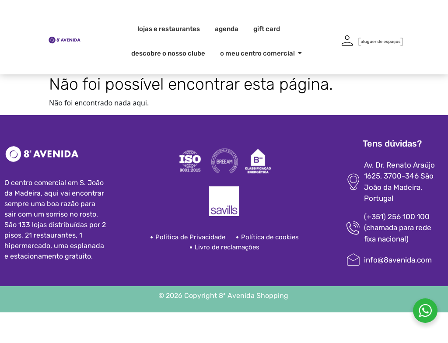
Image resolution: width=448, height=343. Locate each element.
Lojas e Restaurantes (168, 29)
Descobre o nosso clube (168, 53)
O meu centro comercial (259, 53)
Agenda (226, 29)
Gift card (266, 29)
